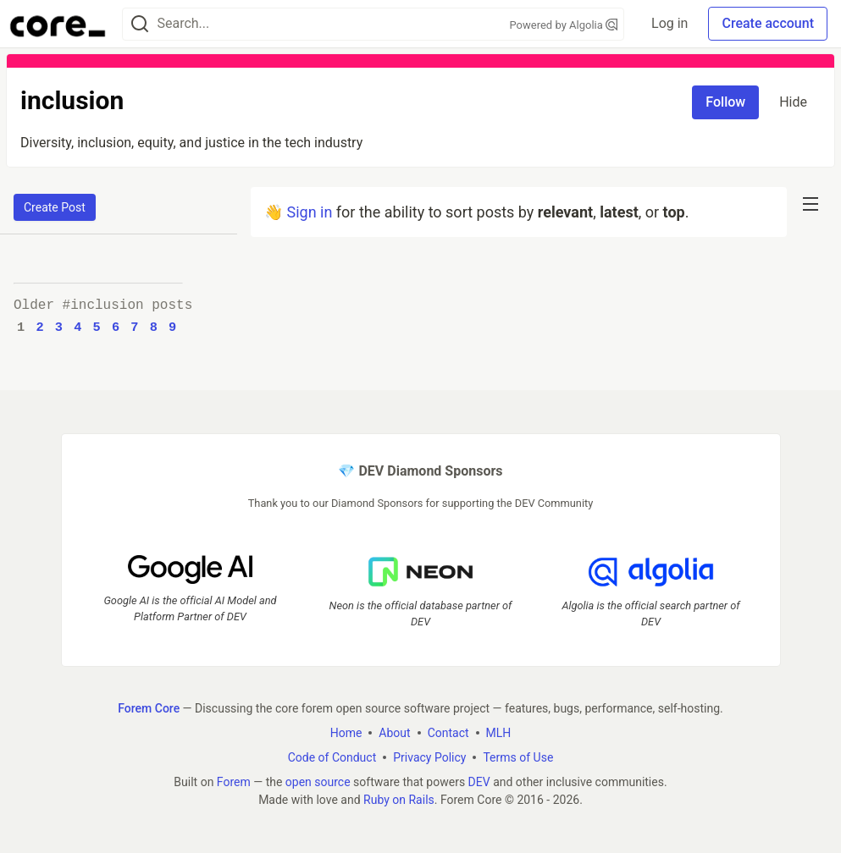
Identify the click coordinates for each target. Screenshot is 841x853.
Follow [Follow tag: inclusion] (725, 102)
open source (318, 782)
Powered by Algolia (564, 25)
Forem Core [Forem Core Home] (149, 708)
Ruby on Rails (398, 799)
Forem (234, 782)
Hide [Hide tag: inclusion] (793, 102)
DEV (479, 782)
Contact (448, 733)
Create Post (55, 207)
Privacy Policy (429, 757)
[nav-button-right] (810, 204)
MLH (499, 733)
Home (346, 733)
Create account (768, 23)
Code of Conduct (332, 757)
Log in (669, 23)
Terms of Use (518, 757)
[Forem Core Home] (57, 24)
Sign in (309, 212)
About (394, 733)
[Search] (140, 24)
